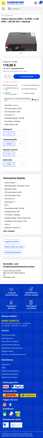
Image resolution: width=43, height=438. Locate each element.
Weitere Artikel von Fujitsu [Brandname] (14, 247)
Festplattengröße (10, 139)
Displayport (7, 129)
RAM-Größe (7, 160)
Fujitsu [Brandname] (15, 105)
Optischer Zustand (10, 150)
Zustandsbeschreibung (13, 252)
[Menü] (4, 8)
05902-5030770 (10, 320)
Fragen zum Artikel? (12, 241)
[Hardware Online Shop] (13, 3)
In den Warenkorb (26, 76)
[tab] (20, 53)
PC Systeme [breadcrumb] (8, 15)
